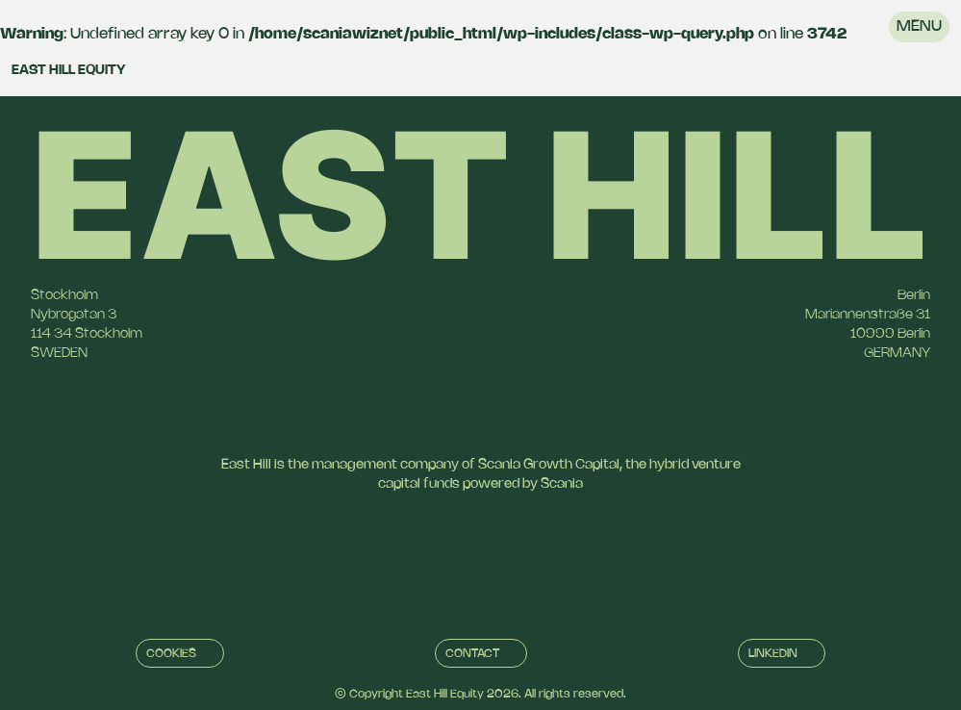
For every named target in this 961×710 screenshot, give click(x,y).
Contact (472, 653)
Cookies (171, 653)
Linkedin (772, 653)
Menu (919, 26)
